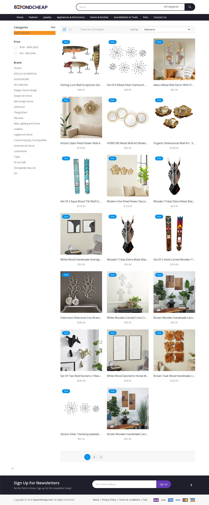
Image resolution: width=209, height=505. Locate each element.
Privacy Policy (109, 499)
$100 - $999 (29, 47)
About (96, 499)
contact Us (160, 17)
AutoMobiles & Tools (126, 17)
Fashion (33, 17)
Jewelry (47, 17)
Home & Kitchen (99, 17)
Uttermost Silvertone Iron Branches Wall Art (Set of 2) (93, 317)
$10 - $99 (28, 53)
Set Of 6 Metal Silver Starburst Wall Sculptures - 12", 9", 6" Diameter (148, 85)
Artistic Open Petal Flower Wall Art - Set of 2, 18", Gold (93, 143)
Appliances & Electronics (71, 17)
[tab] (64, 29)
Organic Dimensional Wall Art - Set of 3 (177, 143)
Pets (145, 17)
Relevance (167, 29)
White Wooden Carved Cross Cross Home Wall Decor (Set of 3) (145, 317)
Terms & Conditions (130, 499)
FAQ (145, 499)
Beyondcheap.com (43, 499)
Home (20, 17)
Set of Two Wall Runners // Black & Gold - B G (88, 376)
